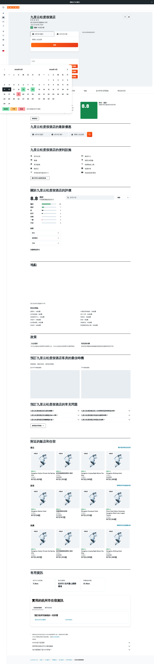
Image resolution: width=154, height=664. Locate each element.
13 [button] (64, 62)
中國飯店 (54, 660)
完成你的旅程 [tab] (37, 608)
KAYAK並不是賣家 (81, 642)
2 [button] (45, 57)
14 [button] (69, 62)
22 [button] (74, 66)
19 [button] (59, 66)
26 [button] (59, 71)
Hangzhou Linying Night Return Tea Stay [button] (92, 474)
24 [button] (50, 71)
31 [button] (50, 76)
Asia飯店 (47, 660)
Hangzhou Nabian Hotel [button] (38, 511)
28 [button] (69, 71)
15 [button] (74, 62)
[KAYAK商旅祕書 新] (3, 40)
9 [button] (45, 62)
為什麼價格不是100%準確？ (81, 650)
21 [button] (69, 66)
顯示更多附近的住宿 (124, 447)
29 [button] (74, 71)
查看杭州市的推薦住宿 (124, 525)
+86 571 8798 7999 (36, 25)
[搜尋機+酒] (3, 26)
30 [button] (45, 76)
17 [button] (50, 66)
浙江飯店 (61, 660)
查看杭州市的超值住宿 (124, 485)
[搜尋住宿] (3, 17)
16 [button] (45, 66)
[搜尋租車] (3, 22)
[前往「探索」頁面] (3, 31)
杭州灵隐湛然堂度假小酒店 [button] (64, 473)
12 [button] (59, 62)
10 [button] (50, 62)
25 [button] (55, 71)
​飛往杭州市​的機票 (40, 620)
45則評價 (41, 28)
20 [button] (64, 66)
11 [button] (54, 62)
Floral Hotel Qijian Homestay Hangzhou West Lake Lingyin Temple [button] (115, 513)
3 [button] (50, 57)
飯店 (41, 660)
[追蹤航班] (3, 35)
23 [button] (45, 71)
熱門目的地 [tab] (48, 608)
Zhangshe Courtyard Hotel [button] (89, 511)
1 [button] (73, 52)
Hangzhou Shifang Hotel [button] (114, 473)
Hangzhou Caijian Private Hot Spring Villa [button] (43, 474)
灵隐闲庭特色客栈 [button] (61, 511)
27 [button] (64, 71)
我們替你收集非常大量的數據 (81, 646)
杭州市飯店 (68, 620)
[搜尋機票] (3, 13)
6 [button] (64, 57)
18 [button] (55, 66)
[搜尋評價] (91, 197)
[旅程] (3, 45)
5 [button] (59, 57)
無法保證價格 (55, 637)
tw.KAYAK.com (34, 660)
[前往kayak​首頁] (13, 7)
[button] (152, 2)
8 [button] (73, 57)
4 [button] (103, 52)
